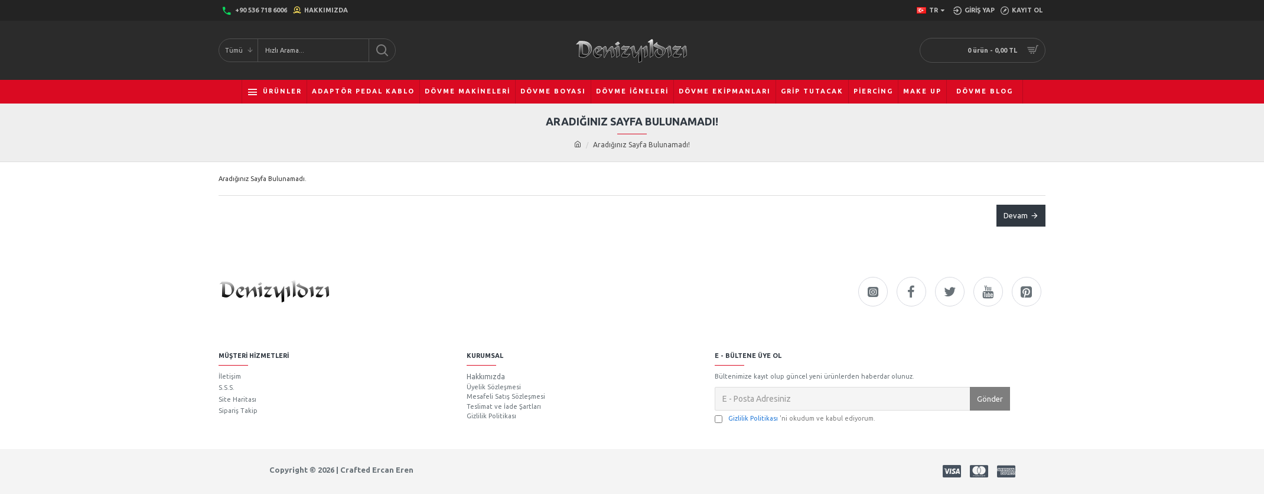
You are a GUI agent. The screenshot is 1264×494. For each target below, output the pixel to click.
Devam (1016, 215)
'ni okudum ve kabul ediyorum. (795, 419)
